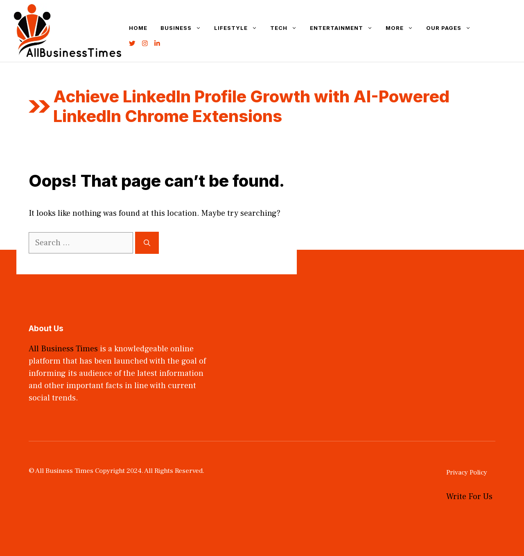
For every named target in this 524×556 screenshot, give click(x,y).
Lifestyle (239, 28)
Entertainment (344, 28)
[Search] (147, 243)
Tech (286, 28)
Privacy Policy (466, 472)
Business (184, 28)
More (403, 28)
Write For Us (469, 496)
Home (138, 28)
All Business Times (63, 349)
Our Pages (451, 28)
